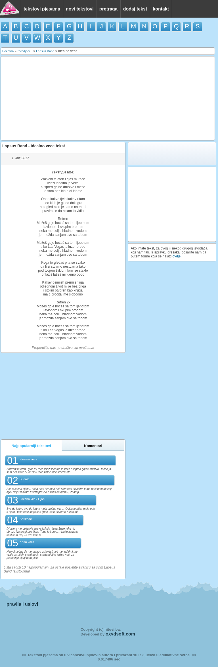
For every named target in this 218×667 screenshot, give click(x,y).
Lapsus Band (45, 51)
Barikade (26, 519)
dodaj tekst (135, 9)
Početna (8, 51)
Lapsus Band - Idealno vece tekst (33, 146)
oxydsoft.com (120, 634)
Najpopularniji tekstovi (31, 446)
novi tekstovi (80, 9)
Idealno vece (28, 459)
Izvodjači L (25, 51)
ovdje (177, 256)
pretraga (108, 9)
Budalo (24, 479)
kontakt (161, 9)
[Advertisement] (108, 98)
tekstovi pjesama (42, 9)
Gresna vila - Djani (32, 499)
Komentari (93, 446)
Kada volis (27, 542)
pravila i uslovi (22, 604)
